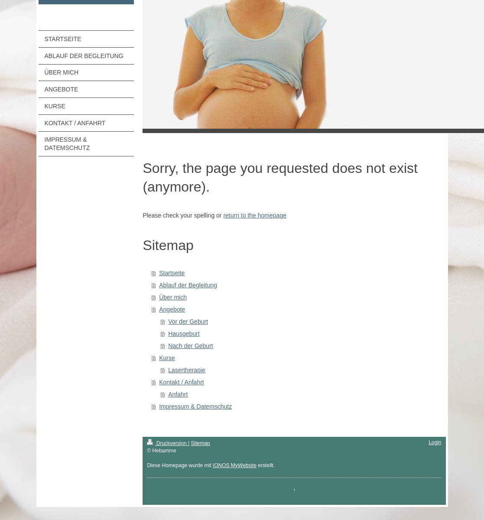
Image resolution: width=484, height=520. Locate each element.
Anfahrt (178, 394)
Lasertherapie (186, 370)
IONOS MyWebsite (235, 465)
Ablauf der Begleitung (188, 285)
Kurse (167, 357)
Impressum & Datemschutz (195, 406)
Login (435, 442)
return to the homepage (254, 215)
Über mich (173, 297)
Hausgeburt (183, 333)
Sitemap (200, 443)
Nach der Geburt (190, 345)
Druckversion (167, 443)
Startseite (172, 273)
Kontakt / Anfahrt (181, 382)
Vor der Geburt (188, 321)
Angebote (172, 309)
